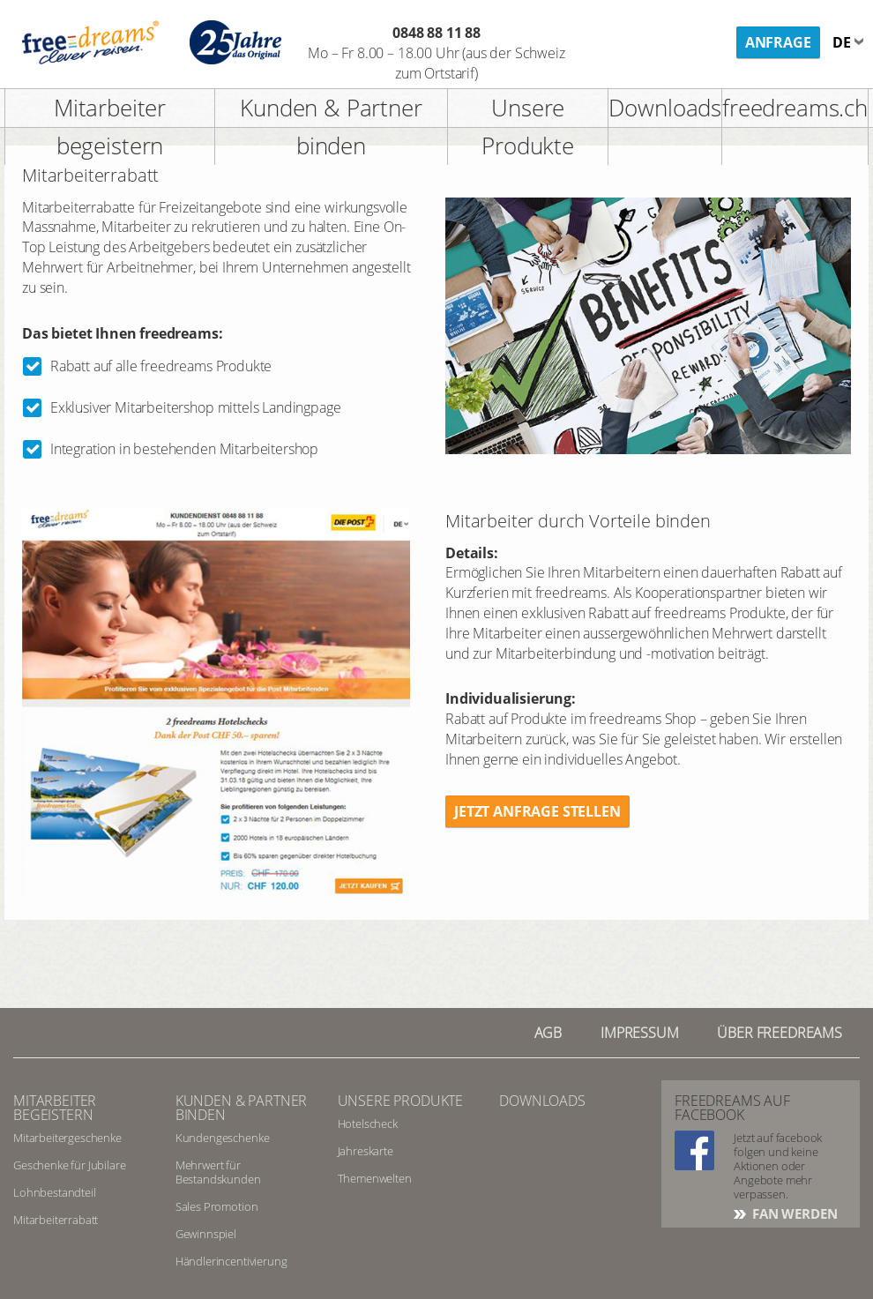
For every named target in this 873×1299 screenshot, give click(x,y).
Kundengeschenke (222, 1138)
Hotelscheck (368, 1123)
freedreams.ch (795, 107)
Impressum (640, 1032)
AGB (548, 1032)
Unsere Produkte (527, 126)
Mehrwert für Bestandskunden (218, 1172)
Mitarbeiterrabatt (55, 1220)
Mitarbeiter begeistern (110, 126)
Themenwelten (375, 1178)
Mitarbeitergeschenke (67, 1138)
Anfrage (778, 42)
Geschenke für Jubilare (69, 1165)
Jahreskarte (365, 1151)
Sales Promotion (216, 1206)
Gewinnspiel (205, 1234)
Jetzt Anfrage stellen (537, 811)
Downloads (664, 107)
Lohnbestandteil (54, 1192)
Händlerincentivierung (231, 1261)
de (843, 42)
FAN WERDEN (793, 1213)
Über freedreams (779, 1032)
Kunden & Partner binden (331, 126)
